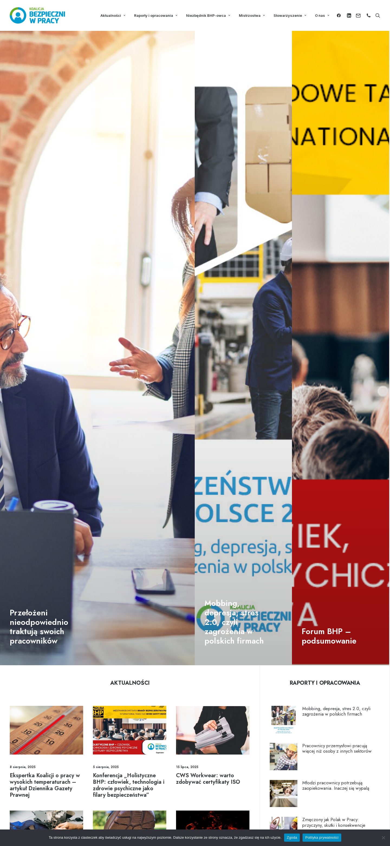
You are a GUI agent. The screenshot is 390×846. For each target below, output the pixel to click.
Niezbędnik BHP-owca (208, 15)
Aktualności (112, 15)
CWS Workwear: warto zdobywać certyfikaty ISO (208, 779)
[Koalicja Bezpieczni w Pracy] (37, 15)
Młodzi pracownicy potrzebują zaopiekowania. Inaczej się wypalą (335, 785)
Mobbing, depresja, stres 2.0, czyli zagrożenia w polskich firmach (336, 711)
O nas (322, 15)
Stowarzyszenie (290, 15)
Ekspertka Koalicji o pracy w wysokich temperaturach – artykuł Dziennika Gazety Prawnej (45, 785)
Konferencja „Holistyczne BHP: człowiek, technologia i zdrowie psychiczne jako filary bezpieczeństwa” (128, 785)
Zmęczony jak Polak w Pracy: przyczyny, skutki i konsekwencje (333, 822)
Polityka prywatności (322, 837)
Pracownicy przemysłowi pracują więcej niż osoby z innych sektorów (337, 748)
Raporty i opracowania (155, 15)
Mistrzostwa (252, 15)
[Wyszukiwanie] (376, 15)
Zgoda (292, 837)
